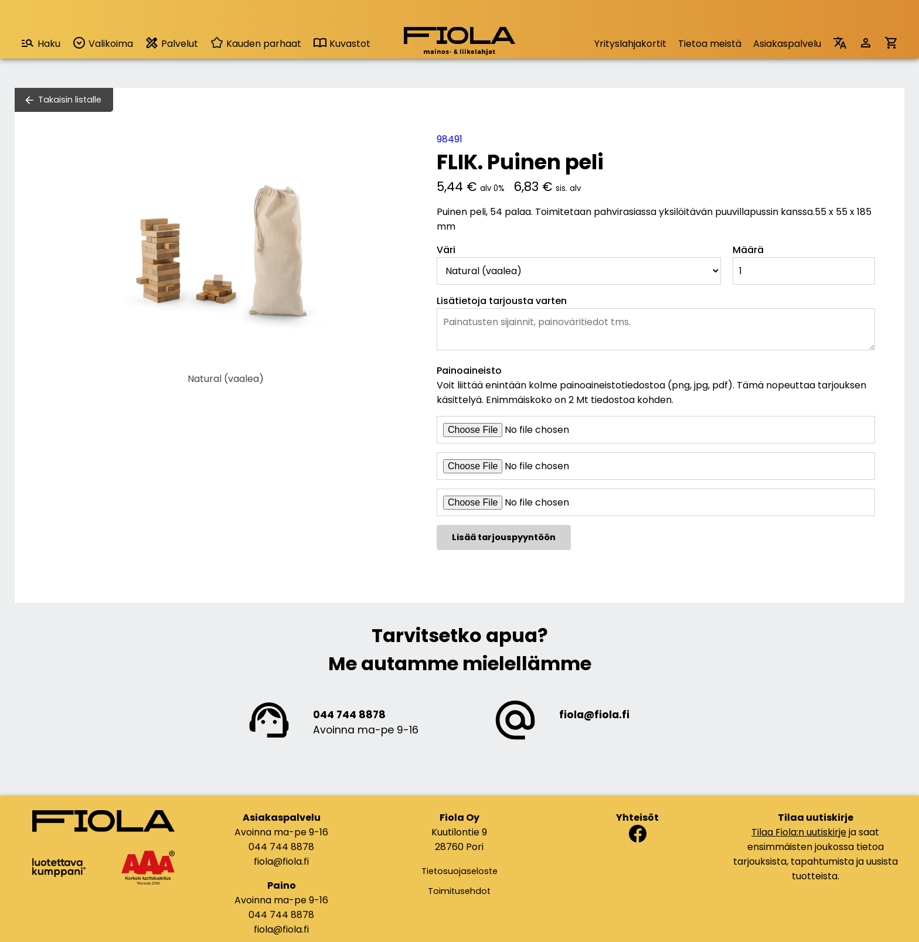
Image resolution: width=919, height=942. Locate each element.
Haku (40, 43)
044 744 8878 (349, 715)
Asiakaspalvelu (787, 43)
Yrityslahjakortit (630, 43)
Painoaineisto (469, 370)
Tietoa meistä (709, 43)
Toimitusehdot (459, 891)
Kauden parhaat (255, 43)
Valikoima (102, 43)
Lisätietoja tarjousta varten (502, 301)
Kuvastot (341, 43)
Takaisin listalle (69, 99)
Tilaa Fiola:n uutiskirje (798, 832)
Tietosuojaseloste (459, 871)
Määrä (748, 250)
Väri (446, 250)
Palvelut (171, 43)
